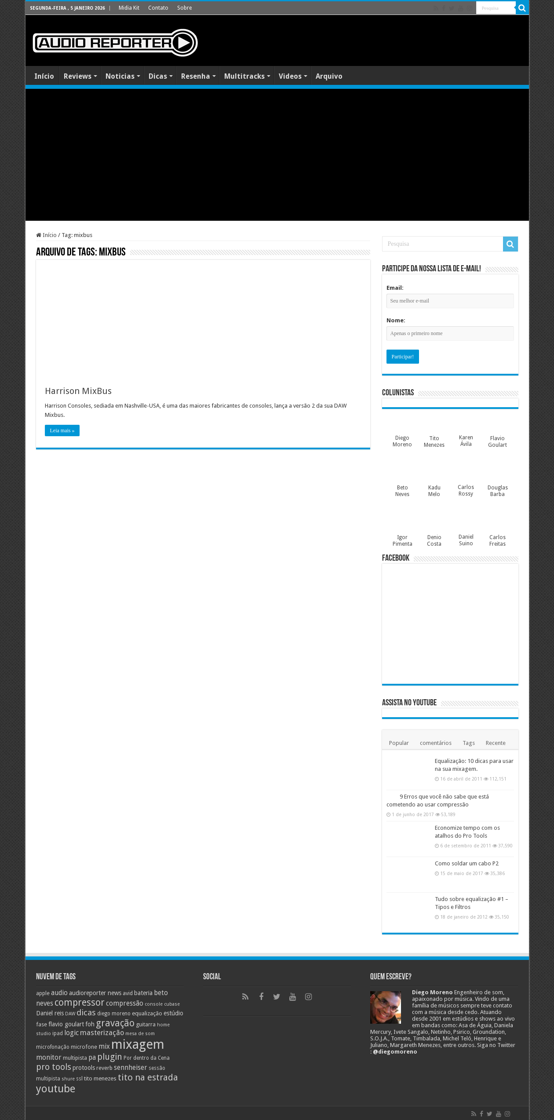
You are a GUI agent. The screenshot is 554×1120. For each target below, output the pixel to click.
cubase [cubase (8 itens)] (172, 1004)
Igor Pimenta (402, 540)
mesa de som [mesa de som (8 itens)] (140, 1033)
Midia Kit (129, 8)
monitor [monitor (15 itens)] (49, 1057)
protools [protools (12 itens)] (84, 1067)
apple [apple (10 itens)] (43, 993)
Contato (158, 8)
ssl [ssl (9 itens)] (79, 1079)
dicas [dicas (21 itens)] (86, 1013)
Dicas (158, 76)
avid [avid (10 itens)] (128, 993)
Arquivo (329, 76)
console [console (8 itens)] (154, 1004)
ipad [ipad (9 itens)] (57, 1033)
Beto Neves (402, 491)
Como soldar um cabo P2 (467, 863)
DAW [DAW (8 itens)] (70, 1014)
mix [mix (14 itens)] (104, 1047)
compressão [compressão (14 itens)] (124, 1003)
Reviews (77, 76)
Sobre (184, 8)
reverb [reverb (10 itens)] (104, 1068)
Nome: (395, 320)
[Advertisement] (277, 154)
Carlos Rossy (466, 490)
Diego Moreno (402, 441)
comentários (436, 743)
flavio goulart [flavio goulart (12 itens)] (66, 1024)
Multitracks (244, 76)
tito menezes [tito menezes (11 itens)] (100, 1078)
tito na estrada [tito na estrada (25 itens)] (148, 1077)
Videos (290, 76)
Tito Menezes (434, 441)
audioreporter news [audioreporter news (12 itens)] (95, 992)
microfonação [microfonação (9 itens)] (52, 1047)
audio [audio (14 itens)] (59, 993)
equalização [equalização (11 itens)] (147, 1013)
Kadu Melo (434, 491)
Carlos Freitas (497, 540)
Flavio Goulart (497, 441)
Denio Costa (434, 540)
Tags (469, 743)
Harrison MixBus (78, 391)
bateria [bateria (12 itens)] (143, 992)
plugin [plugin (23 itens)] (109, 1057)
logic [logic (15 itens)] (71, 1033)
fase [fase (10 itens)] (41, 1024)
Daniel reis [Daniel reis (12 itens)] (50, 1013)
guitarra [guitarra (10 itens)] (146, 1024)
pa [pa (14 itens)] (92, 1058)
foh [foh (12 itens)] (90, 1024)
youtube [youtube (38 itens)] (55, 1089)
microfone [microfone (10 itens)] (84, 1046)
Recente (496, 743)
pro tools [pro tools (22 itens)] (53, 1067)
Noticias (120, 76)
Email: (395, 288)
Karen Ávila (466, 440)
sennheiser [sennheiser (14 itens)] (130, 1068)
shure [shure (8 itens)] (68, 1079)
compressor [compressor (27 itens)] (80, 1002)
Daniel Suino (466, 540)
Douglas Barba (498, 491)
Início (44, 76)
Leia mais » (62, 430)
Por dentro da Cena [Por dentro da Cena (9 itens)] (147, 1058)
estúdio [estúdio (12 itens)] (173, 1013)
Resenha (195, 76)
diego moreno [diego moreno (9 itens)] (114, 1014)
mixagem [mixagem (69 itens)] (137, 1044)
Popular (399, 743)
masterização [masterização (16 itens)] (102, 1033)
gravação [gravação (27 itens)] (115, 1023)
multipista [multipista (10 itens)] (75, 1057)
